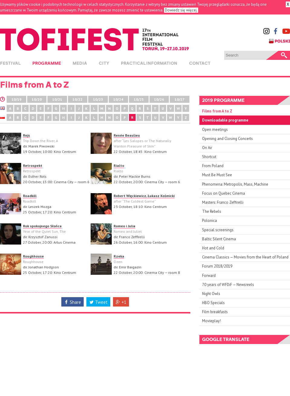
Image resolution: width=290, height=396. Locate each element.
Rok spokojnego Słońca (42, 226)
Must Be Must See (217, 174)
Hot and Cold (213, 248)
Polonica (209, 220)
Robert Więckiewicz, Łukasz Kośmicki (144, 195)
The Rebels (211, 211)
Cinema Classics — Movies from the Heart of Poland (245, 257)
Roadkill (30, 195)
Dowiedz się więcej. (181, 10)
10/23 (98, 99)
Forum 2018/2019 (217, 266)
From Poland (213, 165)
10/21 (57, 99)
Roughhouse (33, 256)
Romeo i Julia (124, 226)
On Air (207, 147)
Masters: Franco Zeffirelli (222, 202)
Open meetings (215, 129)
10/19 (16, 99)
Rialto (119, 165)
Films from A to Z (217, 111)
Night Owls (211, 293)
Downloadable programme (225, 120)
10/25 (139, 99)
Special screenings (218, 229)
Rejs (26, 135)
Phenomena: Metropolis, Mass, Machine (235, 184)
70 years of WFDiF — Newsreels (228, 284)
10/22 (77, 99)
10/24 (118, 99)
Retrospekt (32, 165)
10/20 (37, 99)
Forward (209, 275)
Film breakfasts (215, 311)
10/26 (159, 99)
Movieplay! (211, 320)
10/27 (180, 99)
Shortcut (209, 156)
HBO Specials (213, 302)
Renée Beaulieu (127, 135)
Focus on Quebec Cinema (223, 193)
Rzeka (119, 256)
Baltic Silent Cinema (219, 239)
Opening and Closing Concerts (227, 138)
